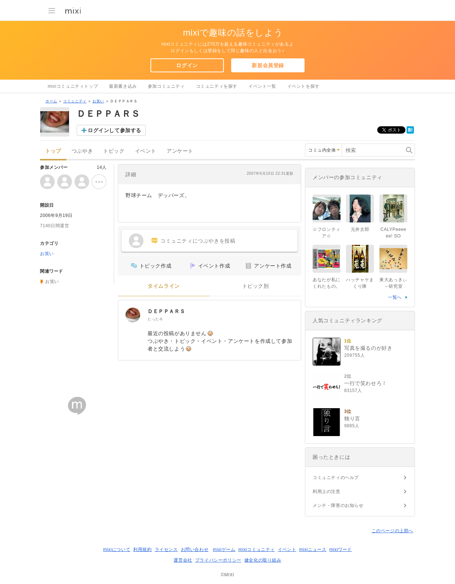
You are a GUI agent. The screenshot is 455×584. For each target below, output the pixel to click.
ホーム (51, 101)
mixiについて (116, 549)
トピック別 (255, 286)
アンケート (180, 151)
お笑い (98, 101)
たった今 (155, 319)
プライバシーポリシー (218, 560)
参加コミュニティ (166, 86)
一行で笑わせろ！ (365, 383)
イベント (145, 151)
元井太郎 (360, 229)
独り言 (352, 418)
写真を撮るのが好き (368, 348)
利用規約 (142, 549)
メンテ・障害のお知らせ (338, 505)
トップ (53, 151)
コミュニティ (75, 101)
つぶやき (82, 151)
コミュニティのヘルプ (336, 477)
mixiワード (340, 549)
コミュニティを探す (216, 86)
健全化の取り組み (262, 560)
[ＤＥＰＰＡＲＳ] (132, 315)
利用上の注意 (327, 491)
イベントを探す (303, 86)
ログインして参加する (114, 130)
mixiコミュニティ (257, 549)
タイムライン (164, 286)
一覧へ (395, 297)
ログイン (186, 65)
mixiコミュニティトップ (73, 86)
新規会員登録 (268, 65)
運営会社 (183, 560)
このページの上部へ (392, 530)
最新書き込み (123, 86)
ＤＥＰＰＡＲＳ (166, 311)
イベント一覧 (262, 86)
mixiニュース (312, 549)
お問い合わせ (195, 549)
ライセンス (166, 549)
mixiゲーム (224, 549)
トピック (113, 151)
